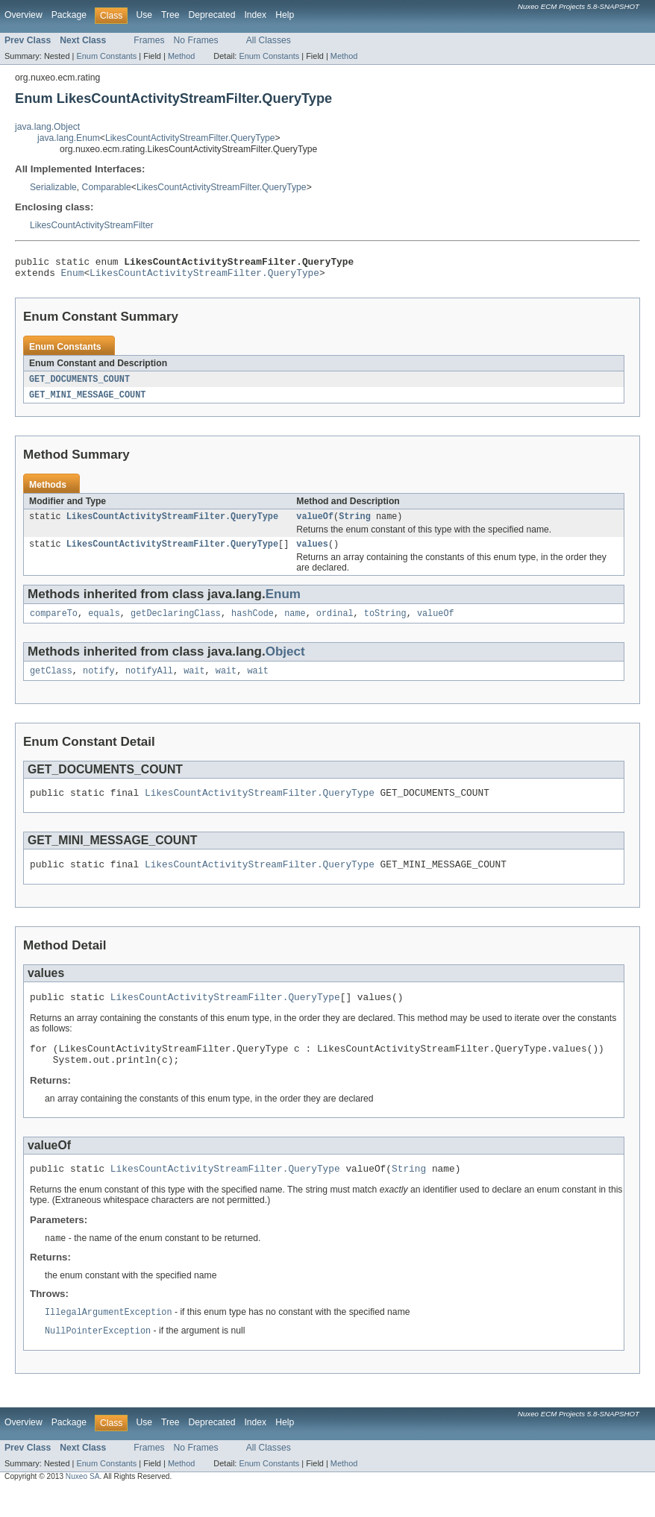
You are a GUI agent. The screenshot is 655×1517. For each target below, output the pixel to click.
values (312, 553)
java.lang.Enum (68, 138)
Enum (72, 276)
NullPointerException (98, 1358)
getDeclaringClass (176, 623)
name (294, 623)
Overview (23, 15)
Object (285, 662)
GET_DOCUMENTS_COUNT (79, 384)
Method (181, 55)
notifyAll (149, 682)
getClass (51, 682)
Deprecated (212, 15)
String (355, 524)
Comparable (106, 187)
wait (194, 682)
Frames (149, 40)
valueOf (314, 524)
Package (69, 15)
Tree (170, 15)
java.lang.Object (47, 127)
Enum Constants (106, 55)
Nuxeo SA (83, 1504)
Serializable (53, 187)
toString (385, 623)
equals (104, 623)
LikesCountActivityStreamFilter (92, 225)
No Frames (196, 40)
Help (284, 15)
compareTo (54, 623)
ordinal (335, 623)
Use (144, 15)
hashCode (252, 623)
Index (255, 15)
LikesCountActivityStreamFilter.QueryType (190, 138)
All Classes (268, 40)
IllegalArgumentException (108, 1339)
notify (99, 682)
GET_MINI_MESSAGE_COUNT (87, 400)
